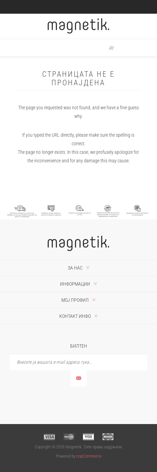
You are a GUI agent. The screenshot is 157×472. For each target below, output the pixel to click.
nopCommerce (88, 456)
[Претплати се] (78, 362)
